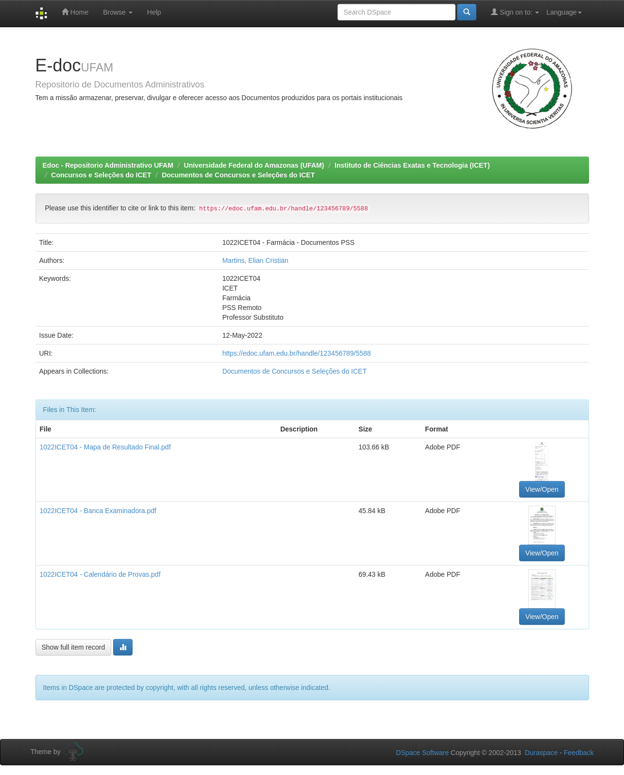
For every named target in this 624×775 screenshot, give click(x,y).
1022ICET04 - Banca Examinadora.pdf (98, 511)
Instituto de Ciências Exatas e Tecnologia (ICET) (412, 165)
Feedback (578, 753)
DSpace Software (422, 753)
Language (563, 12)
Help (154, 12)
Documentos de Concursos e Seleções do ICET (238, 175)
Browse (118, 12)
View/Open (541, 489)
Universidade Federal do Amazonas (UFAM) (254, 165)
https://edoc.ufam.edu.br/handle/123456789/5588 (296, 353)
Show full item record (73, 647)
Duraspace (541, 753)
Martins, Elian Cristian (255, 260)
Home (75, 12)
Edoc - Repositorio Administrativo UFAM (108, 165)
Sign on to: (515, 12)
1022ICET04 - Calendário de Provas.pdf (100, 574)
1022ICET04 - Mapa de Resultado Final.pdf (105, 447)
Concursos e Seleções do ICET (101, 175)
